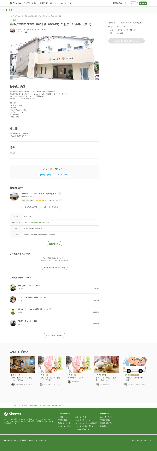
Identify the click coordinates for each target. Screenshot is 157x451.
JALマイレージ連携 (64, 426)
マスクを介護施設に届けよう (85, 426)
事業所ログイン (105, 426)
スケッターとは (80, 417)
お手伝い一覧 (19, 16)
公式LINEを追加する (82, 429)
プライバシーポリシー (43, 440)
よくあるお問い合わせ (83, 420)
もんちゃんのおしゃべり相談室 (86, 423)
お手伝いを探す (63, 417)
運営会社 (23, 440)
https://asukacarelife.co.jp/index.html (36, 223)
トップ (12, 16)
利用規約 (31, 440)
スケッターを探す (106, 417)
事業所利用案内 (105, 420)
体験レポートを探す (65, 423)
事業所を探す (62, 420)
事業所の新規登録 (106, 423)
